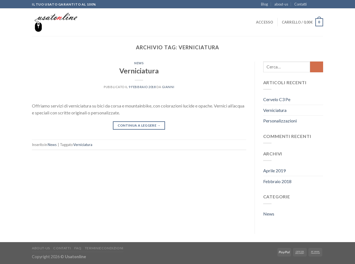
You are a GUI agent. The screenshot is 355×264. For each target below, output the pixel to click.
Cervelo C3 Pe (276, 99)
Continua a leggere (139, 125)
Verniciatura (139, 70)
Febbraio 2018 (277, 181)
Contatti (300, 4)
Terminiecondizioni (104, 248)
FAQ (78, 248)
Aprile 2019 (274, 170)
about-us (281, 4)
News (139, 63)
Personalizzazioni (280, 120)
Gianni (168, 87)
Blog (264, 4)
